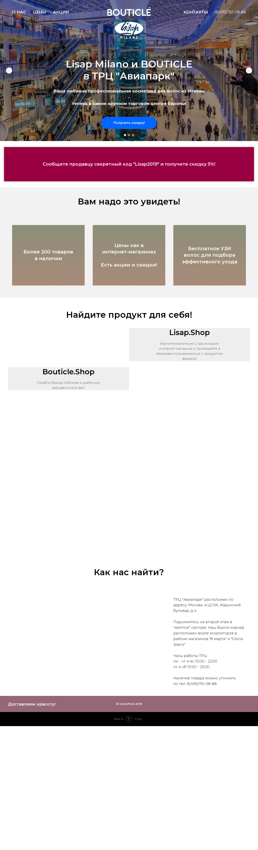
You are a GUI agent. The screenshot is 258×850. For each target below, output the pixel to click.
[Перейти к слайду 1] (125, 135)
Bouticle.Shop (69, 371)
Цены (39, 12)
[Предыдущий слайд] (9, 70)
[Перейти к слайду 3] (133, 135)
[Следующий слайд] (249, 70)
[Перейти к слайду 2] (129, 135)
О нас (19, 12)
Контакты (196, 12)
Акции (61, 12)
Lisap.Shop (189, 332)
